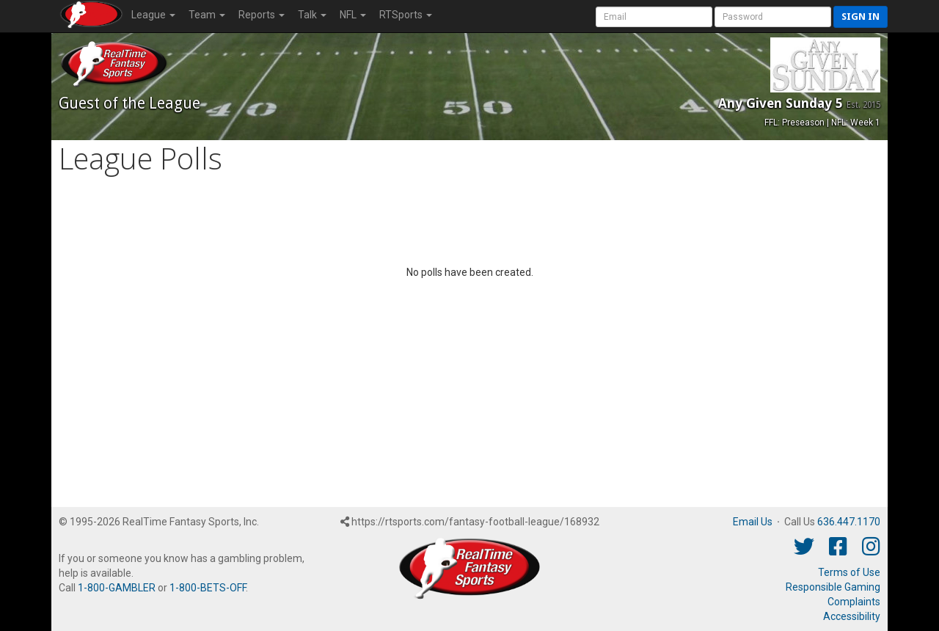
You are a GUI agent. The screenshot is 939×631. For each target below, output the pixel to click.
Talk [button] (312, 15)
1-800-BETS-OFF (207, 588)
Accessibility (851, 616)
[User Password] (773, 17)
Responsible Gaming (833, 587)
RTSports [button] (405, 15)
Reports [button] (261, 15)
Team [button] (207, 15)
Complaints (853, 602)
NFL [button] (353, 15)
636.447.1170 (848, 522)
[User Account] (654, 17)
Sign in (860, 16)
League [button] (153, 15)
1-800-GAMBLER (117, 588)
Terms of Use (849, 572)
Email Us (752, 522)
